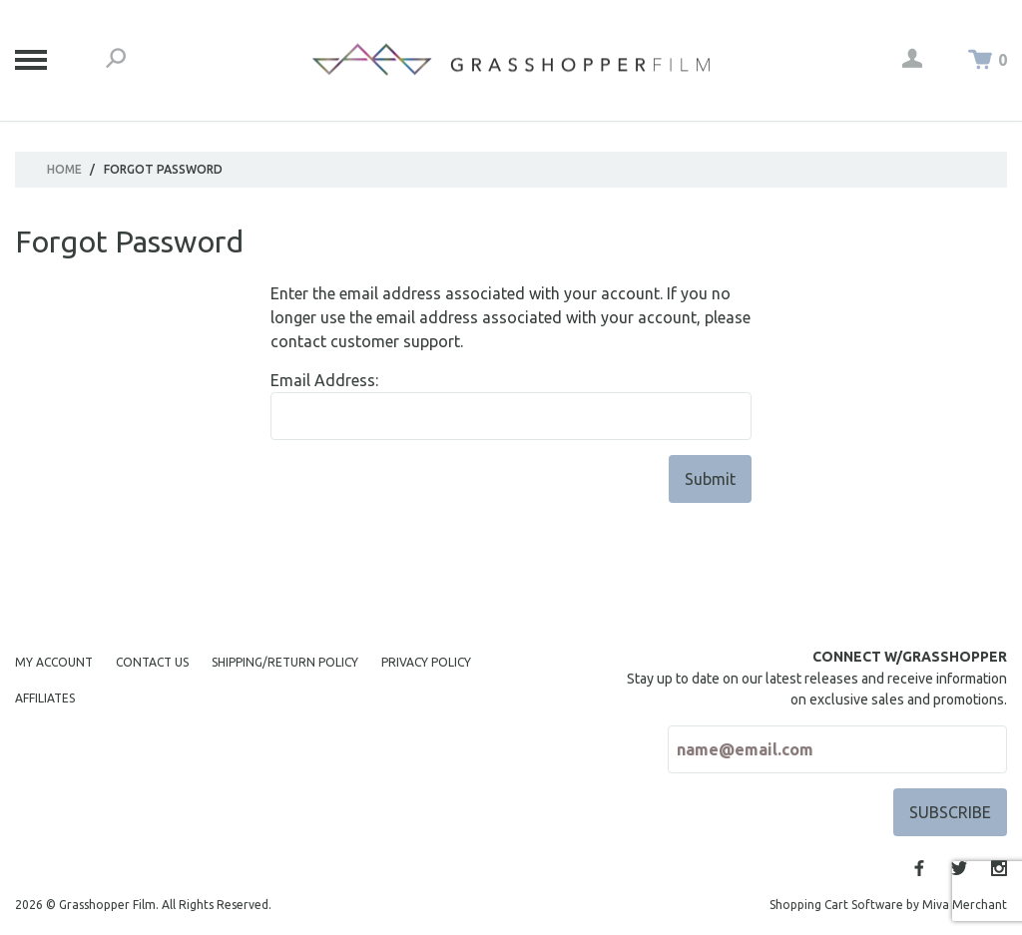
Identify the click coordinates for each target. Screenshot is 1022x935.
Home (64, 169)
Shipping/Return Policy (285, 662)
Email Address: (324, 380)
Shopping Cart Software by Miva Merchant (888, 904)
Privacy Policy (426, 662)
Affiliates (45, 698)
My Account (54, 662)
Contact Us (152, 662)
